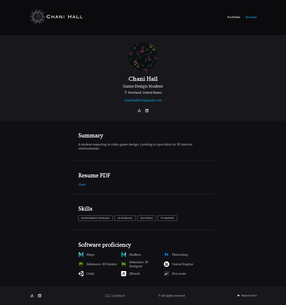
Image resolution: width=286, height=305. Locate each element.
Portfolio (233, 17)
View (82, 184)
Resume (251, 17)
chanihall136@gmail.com (143, 100)
